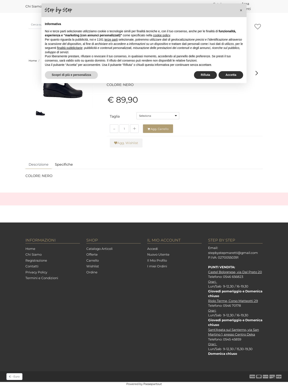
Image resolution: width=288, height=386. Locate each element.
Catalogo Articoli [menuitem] (99, 249)
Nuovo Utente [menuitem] (158, 254)
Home (33, 60)
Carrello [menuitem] (92, 260)
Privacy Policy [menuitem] (36, 272)
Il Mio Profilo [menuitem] (157, 260)
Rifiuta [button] (205, 75)
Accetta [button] (230, 75)
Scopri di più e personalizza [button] (71, 75)
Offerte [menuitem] (92, 254)
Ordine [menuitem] (91, 272)
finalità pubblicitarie (69, 48)
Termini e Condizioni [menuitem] (41, 278)
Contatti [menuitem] (31, 266)
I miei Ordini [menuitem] (157, 266)
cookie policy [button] (161, 35)
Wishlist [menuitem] (92, 266)
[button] (63, 88)
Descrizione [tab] (38, 164)
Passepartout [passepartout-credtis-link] (152, 384)
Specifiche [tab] (64, 164)
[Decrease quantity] (114, 128)
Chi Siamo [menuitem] (33, 6)
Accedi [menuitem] (152, 249)
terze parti (111, 39)
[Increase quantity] (134, 128)
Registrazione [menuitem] (36, 260)
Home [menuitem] (30, 249)
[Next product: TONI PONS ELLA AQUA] (257, 73)
